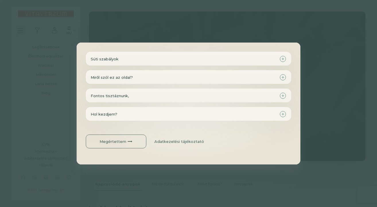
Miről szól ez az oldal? (112, 77)
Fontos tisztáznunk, (110, 95)
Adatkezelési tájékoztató (179, 141)
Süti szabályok (104, 59)
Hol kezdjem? (104, 114)
